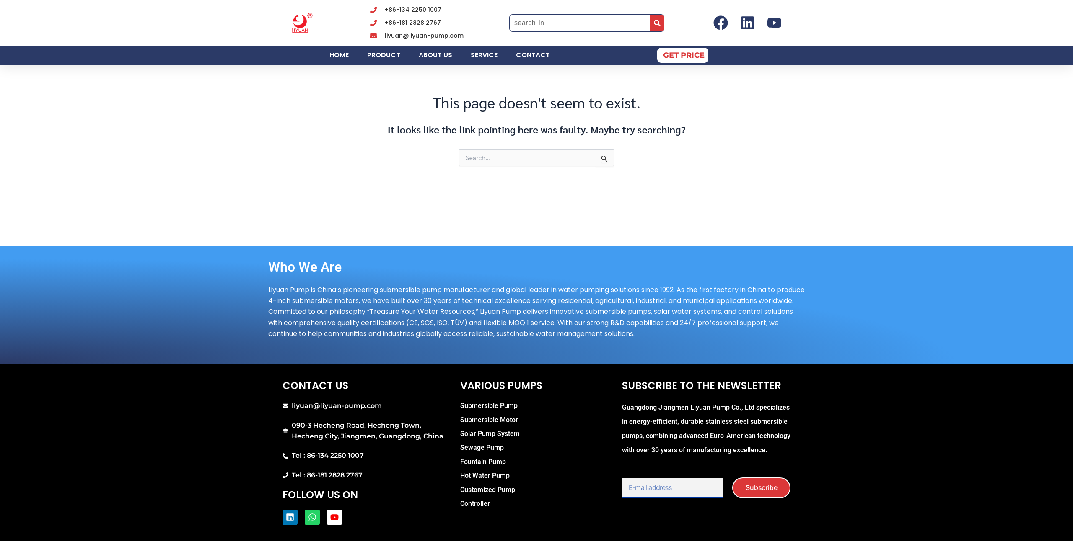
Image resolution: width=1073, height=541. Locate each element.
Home (339, 55)
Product (383, 55)
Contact (533, 55)
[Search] (657, 23)
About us (435, 55)
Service (484, 55)
